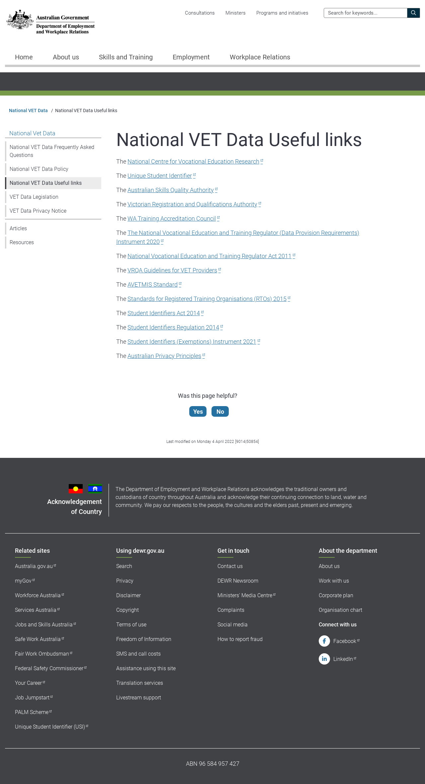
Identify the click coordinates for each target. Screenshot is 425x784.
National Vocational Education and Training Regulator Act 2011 (210, 255)
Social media (232, 624)
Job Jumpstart (32, 697)
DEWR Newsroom (237, 581)
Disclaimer (128, 595)
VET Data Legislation (34, 197)
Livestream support (138, 697)
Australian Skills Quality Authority (171, 189)
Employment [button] (191, 57)
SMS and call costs (138, 654)
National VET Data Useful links (46, 183)
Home (24, 57)
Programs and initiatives (282, 13)
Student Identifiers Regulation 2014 (173, 327)
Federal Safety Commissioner (49, 668)
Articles (18, 228)
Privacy (124, 581)
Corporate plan (336, 595)
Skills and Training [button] (126, 57)
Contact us (230, 566)
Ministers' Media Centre (244, 595)
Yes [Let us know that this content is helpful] (199, 411)
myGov (23, 581)
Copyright (127, 610)
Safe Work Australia (38, 639)
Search (124, 566)
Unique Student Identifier (160, 175)
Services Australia (35, 610)
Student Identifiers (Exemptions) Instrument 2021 (192, 341)
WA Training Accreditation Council (172, 218)
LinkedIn (343, 659)
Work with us (334, 581)
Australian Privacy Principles (164, 355)
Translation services (139, 683)
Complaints (230, 610)
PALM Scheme (31, 712)
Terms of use (131, 624)
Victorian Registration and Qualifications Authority (192, 204)
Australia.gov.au (34, 566)
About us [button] (66, 57)
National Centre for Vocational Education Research (193, 161)
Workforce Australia (38, 595)
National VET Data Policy (39, 169)
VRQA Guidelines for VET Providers (172, 270)
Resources (22, 242)
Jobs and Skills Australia (44, 624)
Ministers (235, 13)
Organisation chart (340, 610)
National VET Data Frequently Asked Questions (52, 151)
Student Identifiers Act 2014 (164, 313)
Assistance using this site (146, 668)
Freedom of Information (143, 639)
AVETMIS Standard (153, 284)
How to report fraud (240, 639)
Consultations (200, 13)
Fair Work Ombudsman (42, 654)
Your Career (28, 683)
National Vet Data (32, 133)
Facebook (344, 641)
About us (329, 566)
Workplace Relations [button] (260, 57)
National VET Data (28, 110)
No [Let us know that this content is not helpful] (221, 411)
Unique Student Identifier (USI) (50, 727)
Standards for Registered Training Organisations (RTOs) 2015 (207, 298)
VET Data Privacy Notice (38, 211)
